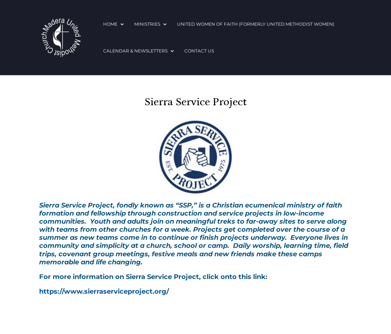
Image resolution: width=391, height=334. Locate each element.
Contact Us (199, 51)
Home (110, 24)
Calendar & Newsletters (135, 51)
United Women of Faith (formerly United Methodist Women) (255, 24)
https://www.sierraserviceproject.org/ (104, 291)
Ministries (147, 24)
